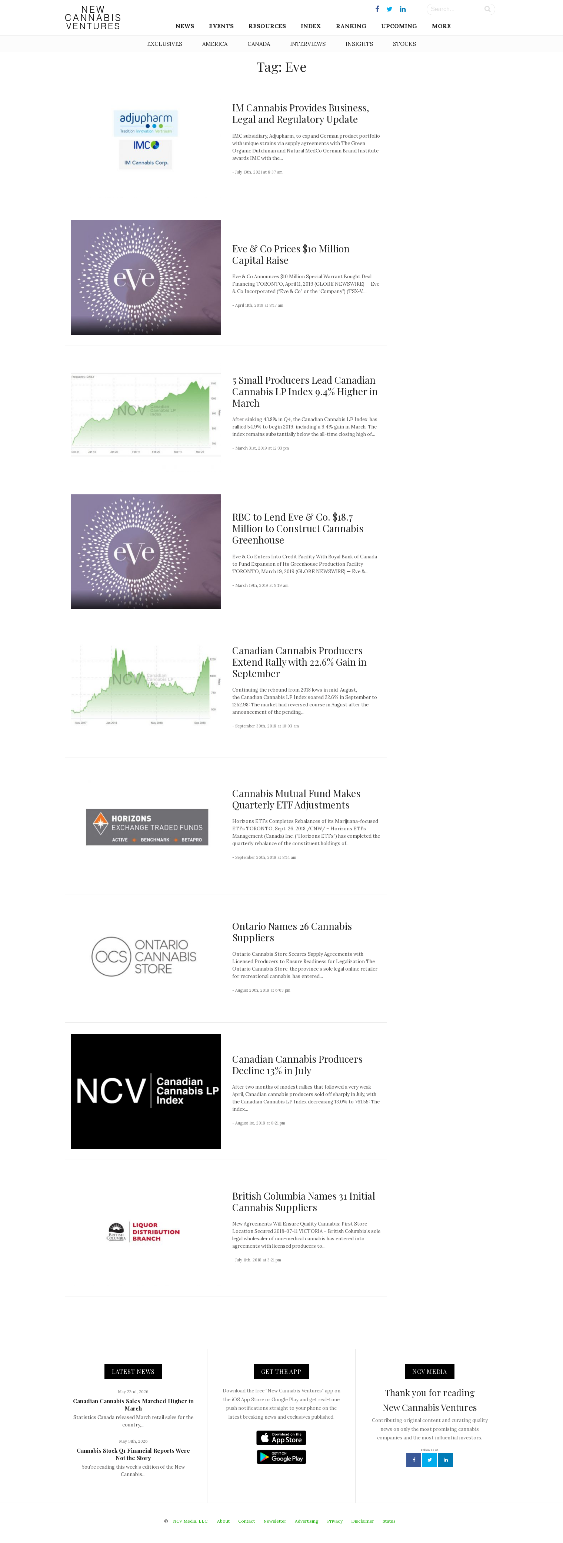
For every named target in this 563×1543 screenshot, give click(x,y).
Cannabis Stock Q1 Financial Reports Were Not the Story (133, 1454)
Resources (267, 26)
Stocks (404, 43)
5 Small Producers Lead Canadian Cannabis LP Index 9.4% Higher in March (305, 391)
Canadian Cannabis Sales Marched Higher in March (133, 1404)
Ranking (351, 26)
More (441, 26)
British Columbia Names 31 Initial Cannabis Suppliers (303, 1201)
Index (311, 26)
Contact (246, 1521)
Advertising (307, 1521)
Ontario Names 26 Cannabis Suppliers (292, 932)
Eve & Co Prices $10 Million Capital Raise (291, 254)
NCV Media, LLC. (191, 1521)
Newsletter (274, 1521)
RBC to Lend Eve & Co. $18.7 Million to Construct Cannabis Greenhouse (297, 528)
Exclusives (164, 43)
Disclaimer (362, 1521)
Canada (258, 43)
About (223, 1521)
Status (389, 1521)
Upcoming (399, 26)
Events (221, 26)
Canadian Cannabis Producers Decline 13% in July (297, 1064)
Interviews (308, 43)
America (214, 43)
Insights (359, 43)
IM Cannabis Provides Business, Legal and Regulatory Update (300, 113)
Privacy (335, 1521)
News (185, 26)
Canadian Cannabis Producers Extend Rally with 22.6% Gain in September (299, 662)
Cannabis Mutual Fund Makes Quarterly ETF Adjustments (296, 799)
